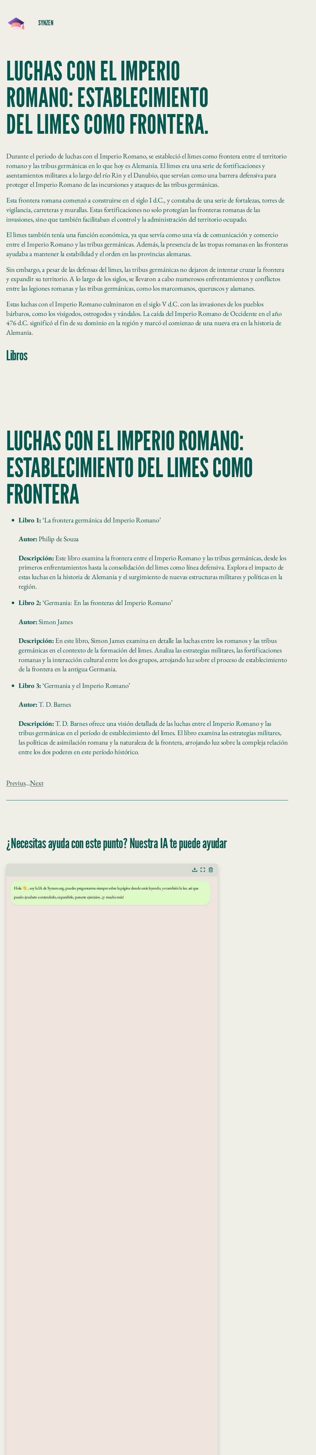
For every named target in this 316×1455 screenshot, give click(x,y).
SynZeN (45, 23)
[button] (194, 869)
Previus (15, 782)
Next (36, 782)
